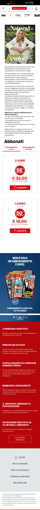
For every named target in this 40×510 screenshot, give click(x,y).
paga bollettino (19, 8)
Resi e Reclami (20, 483)
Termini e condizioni (20, 476)
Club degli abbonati (20, 439)
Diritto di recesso (20, 470)
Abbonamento (11, 148)
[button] (14, 317)
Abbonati (14, 141)
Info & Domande (20, 464)
